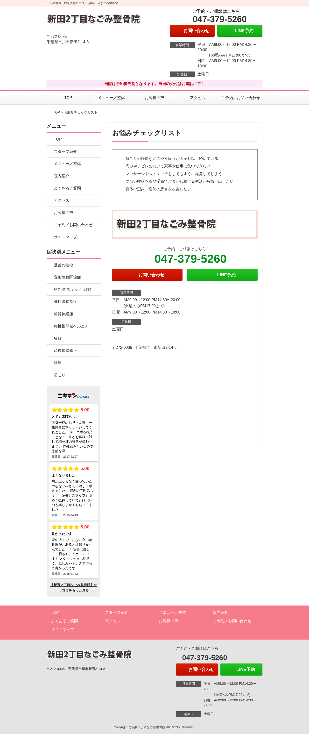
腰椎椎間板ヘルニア (71, 326)
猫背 (58, 338)
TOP (68, 98)
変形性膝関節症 (67, 277)
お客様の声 (154, 98)
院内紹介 (61, 176)
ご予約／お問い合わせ (240, 98)
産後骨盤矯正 (65, 351)
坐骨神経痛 (63, 314)
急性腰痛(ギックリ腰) (72, 289)
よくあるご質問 (67, 188)
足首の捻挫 (63, 265)
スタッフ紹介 (65, 152)
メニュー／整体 (111, 98)
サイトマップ (65, 237)
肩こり (59, 375)
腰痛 (58, 363)
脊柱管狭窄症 (65, 301)
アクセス (197, 98)
